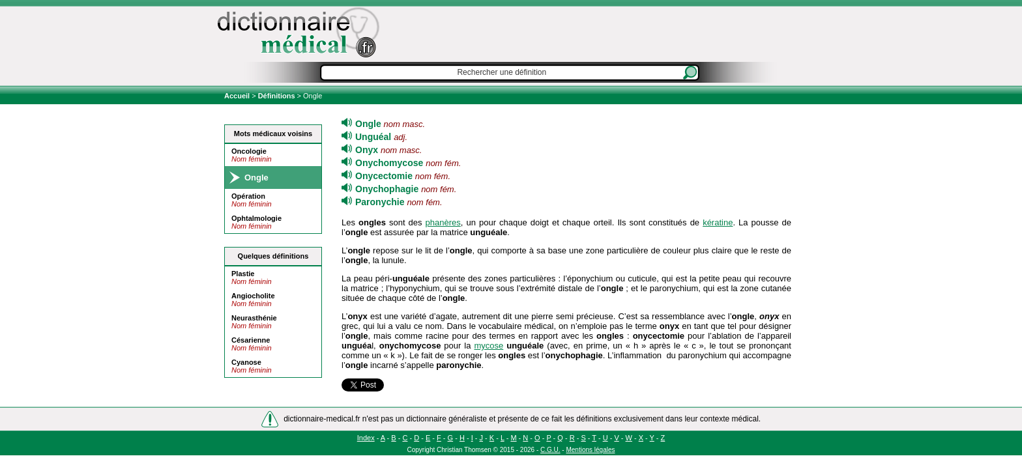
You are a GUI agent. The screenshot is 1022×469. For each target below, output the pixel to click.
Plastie (242, 273)
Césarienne (250, 340)
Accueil (238, 96)
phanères (443, 222)
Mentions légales (590, 449)
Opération (248, 196)
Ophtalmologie (256, 218)
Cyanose (246, 362)
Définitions (276, 96)
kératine (718, 222)
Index (366, 438)
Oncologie (249, 151)
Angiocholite (253, 296)
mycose (488, 345)
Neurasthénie (254, 318)
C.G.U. (550, 449)
